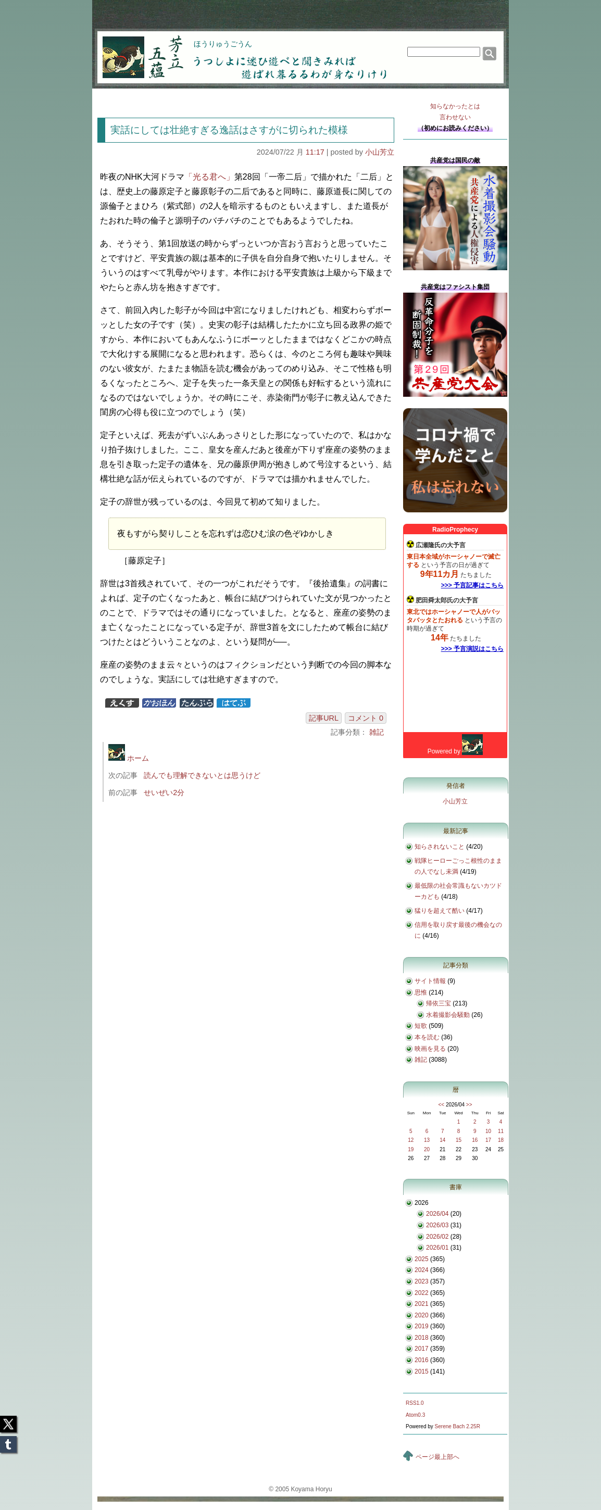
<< (441, 1105)
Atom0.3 (415, 1415)
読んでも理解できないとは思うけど (202, 775)
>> (469, 1105)
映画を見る (430, 1048)
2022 (422, 1293)
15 (458, 1140)
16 (475, 1140)
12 (411, 1140)
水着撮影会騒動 (448, 1014)
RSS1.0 (414, 1403)
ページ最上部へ (437, 1457)
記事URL (324, 718)
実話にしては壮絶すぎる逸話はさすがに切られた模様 (229, 129)
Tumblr (8, 1441)
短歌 (421, 1025)
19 (411, 1149)
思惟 (421, 992)
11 (501, 1131)
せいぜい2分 (164, 792)
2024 (422, 1270)
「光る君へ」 (209, 176)
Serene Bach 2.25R (457, 1426)
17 (488, 1140)
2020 (422, 1315)
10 (488, 1131)
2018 (422, 1337)
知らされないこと (440, 846)
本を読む (427, 1037)
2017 (422, 1348)
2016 (422, 1360)
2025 (422, 1259)
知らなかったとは (455, 113)
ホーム (128, 758)
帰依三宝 (438, 1003)
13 (427, 1140)
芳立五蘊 (136, 50)
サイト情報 (430, 981)
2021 (422, 1303)
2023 (422, 1281)
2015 (422, 1371)
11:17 (315, 152)
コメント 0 (365, 718)
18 (501, 1140)
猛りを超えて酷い (440, 910)
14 (442, 1140)
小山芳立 (379, 152)
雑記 (376, 732)
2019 (422, 1326)
